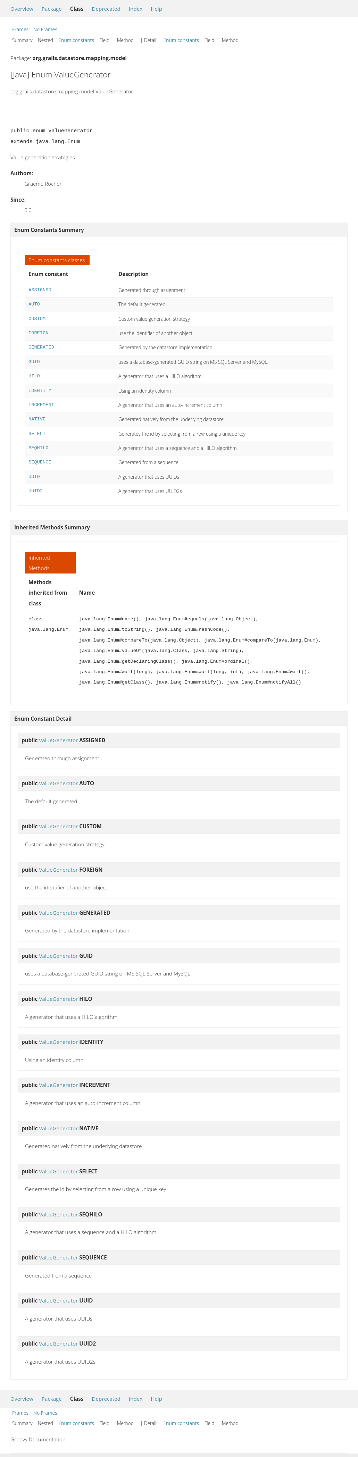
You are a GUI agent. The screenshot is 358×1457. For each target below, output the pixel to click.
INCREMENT (41, 405)
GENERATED (41, 347)
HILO (34, 376)
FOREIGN (38, 333)
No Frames (45, 29)
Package (52, 8)
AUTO (34, 304)
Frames (20, 29)
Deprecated (106, 8)
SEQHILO (38, 448)
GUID (34, 362)
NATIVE (36, 419)
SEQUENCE (39, 462)
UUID (34, 477)
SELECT (36, 433)
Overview (21, 8)
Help (156, 8)
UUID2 (35, 491)
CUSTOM (36, 319)
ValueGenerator (58, 740)
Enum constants (76, 40)
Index (135, 8)
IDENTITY (39, 390)
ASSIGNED (39, 290)
